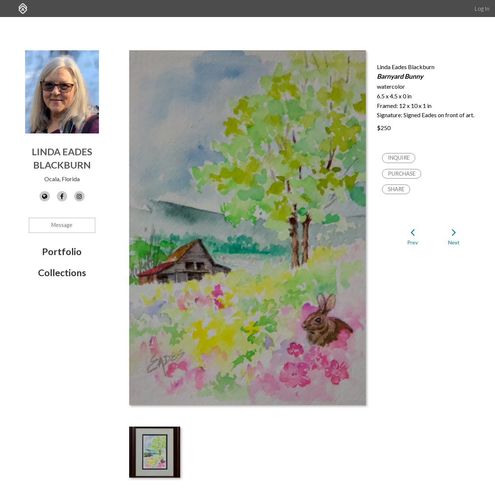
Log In (481, 8)
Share (396, 189)
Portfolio (62, 251)
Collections (62, 272)
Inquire (399, 158)
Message (61, 225)
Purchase (402, 173)
